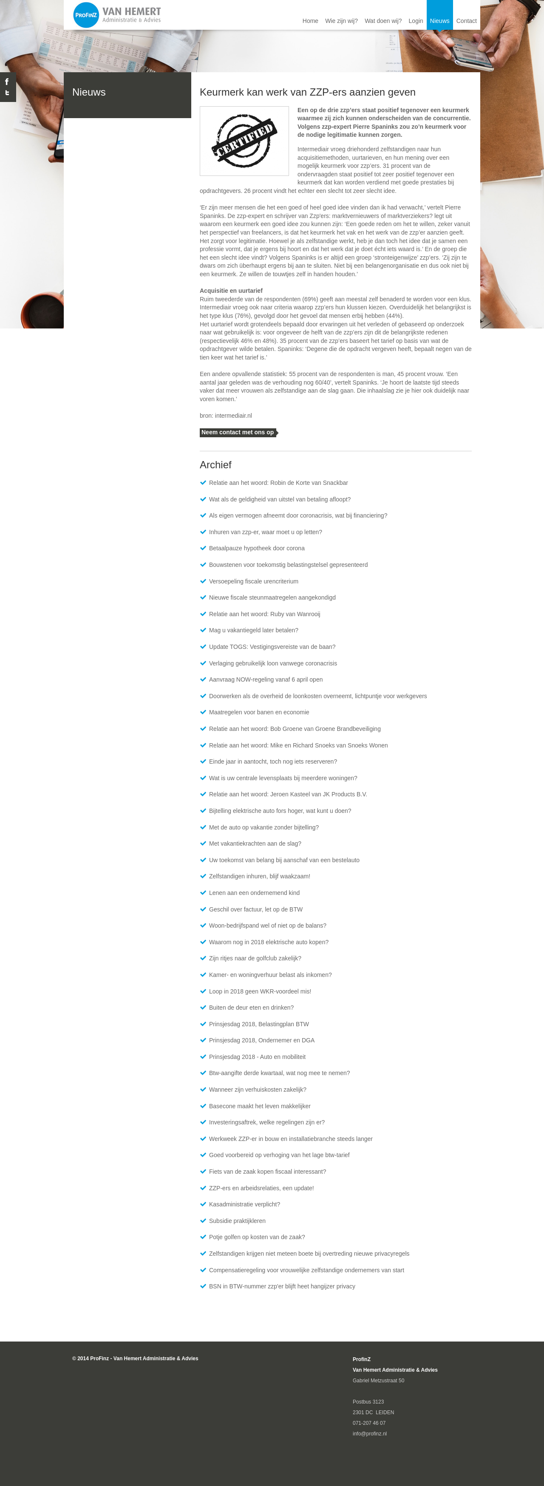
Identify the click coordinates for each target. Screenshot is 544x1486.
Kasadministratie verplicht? (244, 1204)
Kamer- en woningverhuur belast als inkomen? (270, 974)
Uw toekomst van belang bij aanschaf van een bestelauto (284, 860)
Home (310, 20)
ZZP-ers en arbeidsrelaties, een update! (261, 1188)
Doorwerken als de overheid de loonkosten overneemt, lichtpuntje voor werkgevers (318, 696)
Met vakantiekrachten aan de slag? (255, 843)
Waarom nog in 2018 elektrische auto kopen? (269, 942)
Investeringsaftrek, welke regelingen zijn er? (267, 1122)
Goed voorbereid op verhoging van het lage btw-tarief (279, 1155)
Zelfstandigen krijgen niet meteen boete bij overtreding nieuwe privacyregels (309, 1253)
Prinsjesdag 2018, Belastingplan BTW (259, 1024)
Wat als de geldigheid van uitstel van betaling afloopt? (280, 499)
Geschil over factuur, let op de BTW (256, 909)
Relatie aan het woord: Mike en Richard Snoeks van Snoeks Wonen (298, 745)
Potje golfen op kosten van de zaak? (257, 1237)
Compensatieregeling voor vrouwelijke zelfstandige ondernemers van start (306, 1270)
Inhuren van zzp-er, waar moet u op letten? (265, 532)
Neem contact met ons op (237, 432)
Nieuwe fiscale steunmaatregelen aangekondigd (272, 597)
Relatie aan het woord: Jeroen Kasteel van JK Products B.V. (288, 794)
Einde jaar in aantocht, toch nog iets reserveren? (273, 761)
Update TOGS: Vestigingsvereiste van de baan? (272, 646)
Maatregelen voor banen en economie (259, 712)
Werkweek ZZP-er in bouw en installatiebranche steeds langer (291, 1138)
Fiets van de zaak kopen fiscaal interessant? (267, 1171)
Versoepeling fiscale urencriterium (253, 581)
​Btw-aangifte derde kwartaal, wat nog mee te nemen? (279, 1073)
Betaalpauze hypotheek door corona (257, 548)
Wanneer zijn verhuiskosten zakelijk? (257, 1089)
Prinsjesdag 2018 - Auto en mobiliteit (257, 1056)
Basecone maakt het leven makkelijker (260, 1106)
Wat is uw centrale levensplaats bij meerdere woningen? (283, 778)
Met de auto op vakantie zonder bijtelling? (264, 827)
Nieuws (440, 20)
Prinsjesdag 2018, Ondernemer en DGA (261, 1040)
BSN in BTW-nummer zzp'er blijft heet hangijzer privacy (282, 1286)
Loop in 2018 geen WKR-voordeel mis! (260, 991)
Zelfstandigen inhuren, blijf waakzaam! (259, 876)
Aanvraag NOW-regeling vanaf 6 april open (266, 679)
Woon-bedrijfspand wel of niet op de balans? (267, 925)
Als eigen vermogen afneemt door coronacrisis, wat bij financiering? (298, 515)
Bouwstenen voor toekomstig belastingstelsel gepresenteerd (288, 564)
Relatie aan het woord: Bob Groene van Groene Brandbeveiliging (295, 728)
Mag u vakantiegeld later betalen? (253, 630)
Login (416, 20)
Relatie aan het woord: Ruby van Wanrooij (264, 614)
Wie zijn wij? (341, 20)
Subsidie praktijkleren (237, 1220)
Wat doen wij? (383, 20)
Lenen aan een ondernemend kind (254, 892)
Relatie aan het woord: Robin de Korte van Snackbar (278, 482)
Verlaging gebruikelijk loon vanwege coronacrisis (273, 663)
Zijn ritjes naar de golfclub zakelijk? (255, 958)
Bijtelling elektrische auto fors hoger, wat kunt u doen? (280, 810)
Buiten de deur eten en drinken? (251, 1007)
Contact (466, 20)
